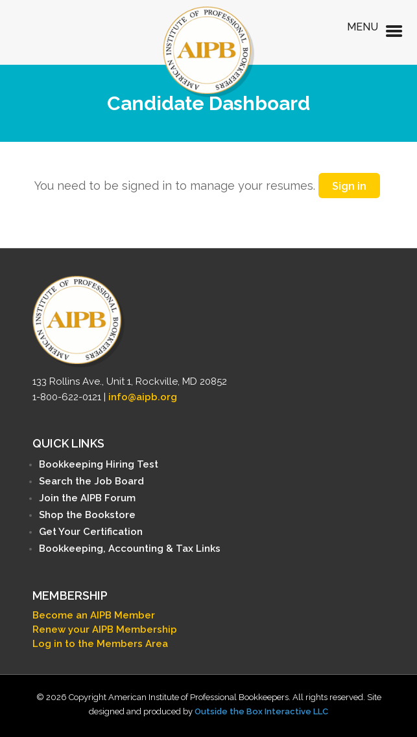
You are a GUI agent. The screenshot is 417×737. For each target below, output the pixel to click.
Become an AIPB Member (93, 615)
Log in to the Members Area (100, 644)
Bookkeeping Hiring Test (98, 464)
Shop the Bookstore (87, 515)
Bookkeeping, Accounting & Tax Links (129, 548)
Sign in (349, 186)
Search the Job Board (91, 481)
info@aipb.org (142, 397)
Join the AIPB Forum (87, 498)
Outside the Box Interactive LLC (261, 711)
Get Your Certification (91, 532)
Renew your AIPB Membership (104, 629)
